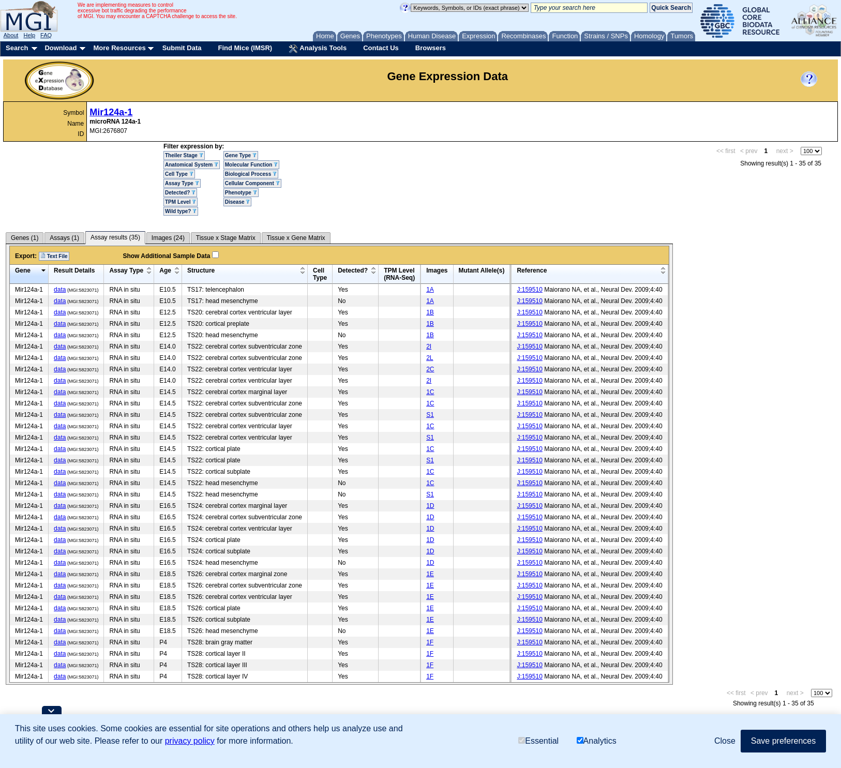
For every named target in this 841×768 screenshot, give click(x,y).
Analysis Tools (318, 48)
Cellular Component (252, 183)
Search (17, 48)
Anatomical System (191, 165)
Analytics (597, 740)
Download (60, 48)
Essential (538, 740)
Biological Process (251, 174)
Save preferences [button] (783, 740)
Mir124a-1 (110, 112)
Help (29, 35)
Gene (23, 270)
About (11, 35)
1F (429, 642)
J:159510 (529, 289)
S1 (430, 414)
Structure (201, 270)
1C (430, 392)
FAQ (46, 35)
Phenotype (241, 192)
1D (430, 505)
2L (429, 358)
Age (165, 270)
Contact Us (381, 48)
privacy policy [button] (190, 740)
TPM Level (180, 202)
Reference (532, 270)
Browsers (430, 48)
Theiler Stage (184, 155)
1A (430, 289)
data (60, 289)
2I (428, 346)
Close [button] (724, 740)
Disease (237, 202)
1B (430, 312)
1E (430, 574)
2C (430, 369)
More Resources (119, 48)
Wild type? (181, 211)
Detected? (180, 192)
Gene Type (241, 155)
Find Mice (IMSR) (245, 48)
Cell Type (179, 174)
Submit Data (182, 48)
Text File (54, 256)
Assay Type (182, 183)
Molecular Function (251, 165)
